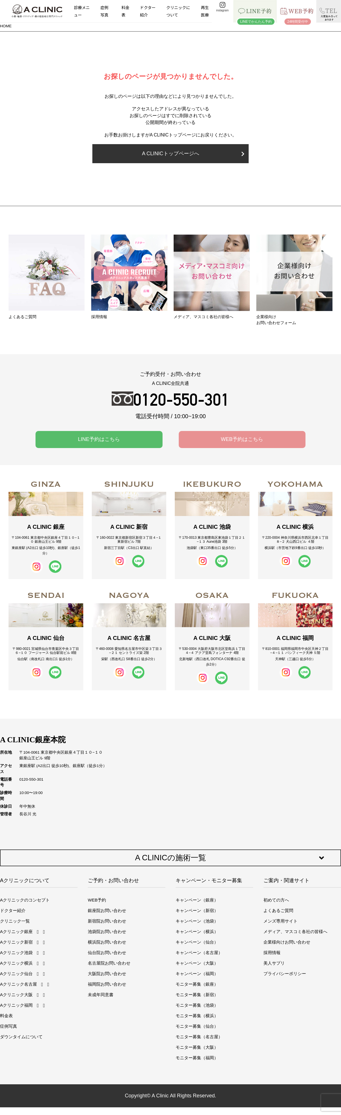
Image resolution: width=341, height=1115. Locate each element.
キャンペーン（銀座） (197, 900)
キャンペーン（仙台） (197, 942)
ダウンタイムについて (21, 1036)
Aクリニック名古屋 (18, 984)
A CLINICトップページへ (193, 153)
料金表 (126, 11)
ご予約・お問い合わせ (113, 880)
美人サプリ (274, 963)
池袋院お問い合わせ (107, 931)
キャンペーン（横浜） (197, 931)
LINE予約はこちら (99, 439)
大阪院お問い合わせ (107, 973)
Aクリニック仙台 (16, 973)
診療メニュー (82, 11)
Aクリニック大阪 (16, 994)
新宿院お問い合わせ (107, 921)
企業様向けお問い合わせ (286, 942)
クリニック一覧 (15, 921)
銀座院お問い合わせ (107, 910)
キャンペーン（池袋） (197, 921)
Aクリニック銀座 (16, 931)
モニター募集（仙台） (197, 1026)
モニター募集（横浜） (197, 1015)
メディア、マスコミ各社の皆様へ (295, 931)
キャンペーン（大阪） (197, 963)
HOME (6, 26)
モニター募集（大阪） (197, 1047)
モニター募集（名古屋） (199, 1036)
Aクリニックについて (24, 880)
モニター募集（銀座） (197, 984)
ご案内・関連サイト (286, 880)
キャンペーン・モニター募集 (209, 880)
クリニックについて (178, 11)
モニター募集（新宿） (197, 994)
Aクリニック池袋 (16, 952)
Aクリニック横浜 (16, 963)
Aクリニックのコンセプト (25, 900)
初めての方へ (276, 900)
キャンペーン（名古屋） (199, 952)
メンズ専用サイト (280, 921)
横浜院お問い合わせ (107, 942)
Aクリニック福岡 (16, 1005)
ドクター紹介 (147, 11)
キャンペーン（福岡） (197, 973)
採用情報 (271, 952)
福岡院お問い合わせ (107, 984)
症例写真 (104, 11)
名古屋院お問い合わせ (109, 963)
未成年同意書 (100, 994)
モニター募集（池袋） (197, 1005)
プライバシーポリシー (284, 973)
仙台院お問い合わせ (107, 952)
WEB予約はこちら (242, 439)
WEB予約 (97, 900)
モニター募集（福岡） (197, 1057)
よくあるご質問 (278, 910)
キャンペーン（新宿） (197, 910)
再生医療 (205, 11)
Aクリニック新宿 (16, 942)
